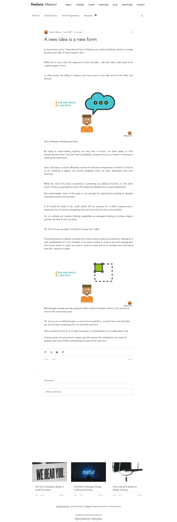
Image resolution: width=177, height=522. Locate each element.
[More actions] (131, 32)
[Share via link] (63, 352)
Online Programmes (70, 15)
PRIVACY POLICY (96, 518)
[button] (80, 5)
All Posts (35, 15)
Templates (88, 15)
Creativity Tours (50, 15)
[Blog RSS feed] (96, 15)
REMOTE (88, 506)
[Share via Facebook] (45, 352)
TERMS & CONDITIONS (82, 518)
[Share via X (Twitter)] (51, 352)
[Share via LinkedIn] (57, 352)
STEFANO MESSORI (62, 506)
